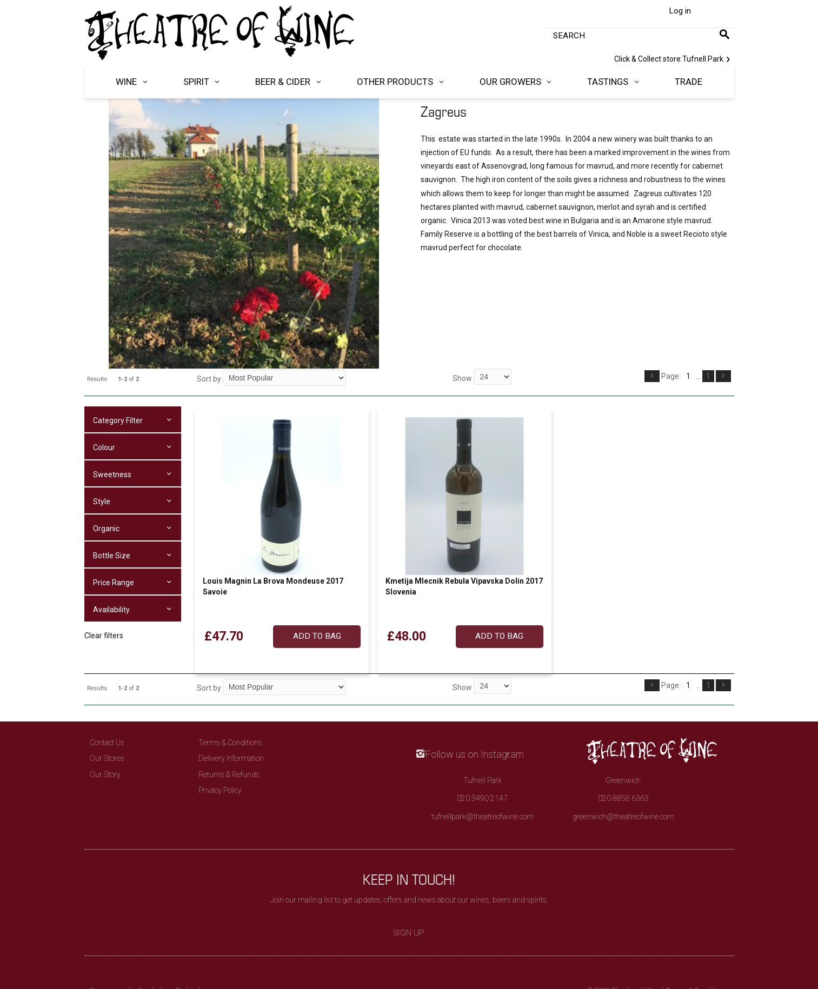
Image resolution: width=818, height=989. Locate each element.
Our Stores (107, 758)
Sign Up (409, 933)
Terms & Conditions (230, 742)
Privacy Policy (220, 790)
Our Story (105, 774)
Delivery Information (231, 758)
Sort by (209, 379)
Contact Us (107, 742)
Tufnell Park (674, 58)
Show (463, 378)
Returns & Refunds (229, 774)
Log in (680, 11)
